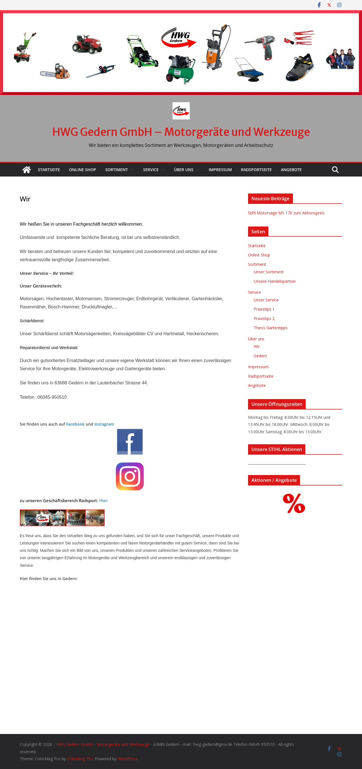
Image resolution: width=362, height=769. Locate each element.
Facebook (75, 424)
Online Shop (82, 169)
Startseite (49, 169)
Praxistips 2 (264, 318)
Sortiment (116, 169)
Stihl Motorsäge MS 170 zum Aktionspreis (286, 212)
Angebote (291, 169)
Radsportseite (256, 169)
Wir (257, 346)
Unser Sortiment (269, 272)
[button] (131, 170)
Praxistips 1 (264, 309)
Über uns (183, 169)
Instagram (103, 424)
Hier (103, 500)
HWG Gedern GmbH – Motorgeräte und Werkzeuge (181, 132)
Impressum (220, 169)
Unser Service (266, 299)
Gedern (260, 355)
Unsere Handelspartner (275, 281)
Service (151, 169)
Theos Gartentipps (271, 327)
